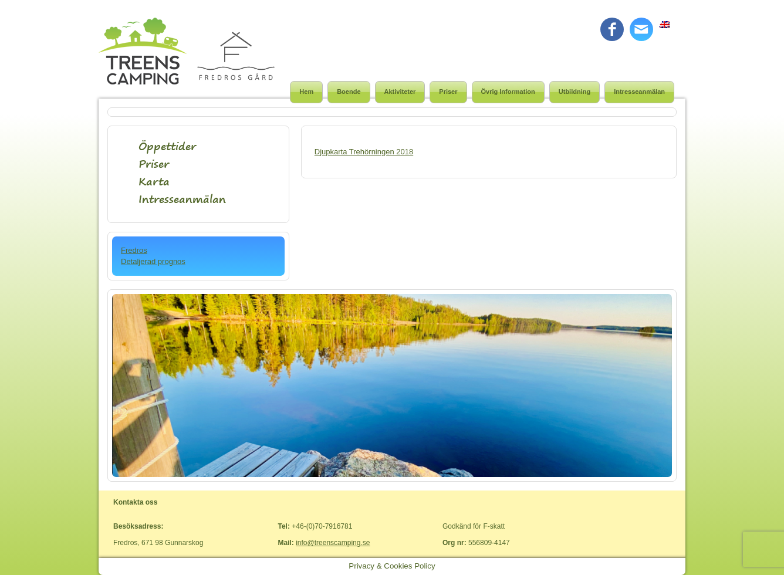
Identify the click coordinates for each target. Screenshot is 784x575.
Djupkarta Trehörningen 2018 (364, 151)
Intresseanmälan (639, 91)
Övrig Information (508, 91)
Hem (306, 91)
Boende (348, 91)
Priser (448, 91)
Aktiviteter (400, 91)
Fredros (134, 250)
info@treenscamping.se (333, 543)
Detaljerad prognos (153, 261)
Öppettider (167, 146)
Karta (154, 181)
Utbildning (574, 91)
